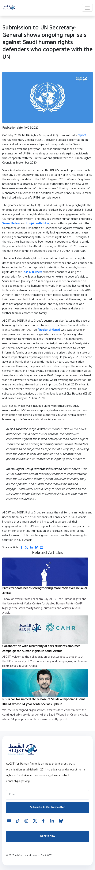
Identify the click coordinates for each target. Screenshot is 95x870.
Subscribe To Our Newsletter (47, 807)
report (82, 135)
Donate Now (47, 836)
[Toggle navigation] (87, 8)
